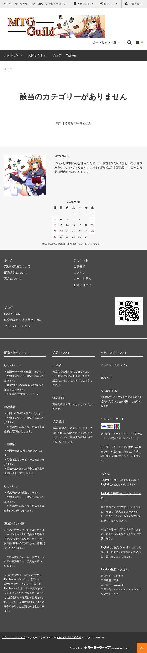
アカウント (83, 3)
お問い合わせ (37, 55)
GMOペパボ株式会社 (69, 637)
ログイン (109, 3)
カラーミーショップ (13, 637)
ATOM (17, 313)
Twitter (71, 55)
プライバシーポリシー (18, 326)
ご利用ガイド (13, 55)
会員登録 (134, 3)
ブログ (56, 55)
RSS (7, 313)
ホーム (8, 69)
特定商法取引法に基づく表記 (23, 320)
